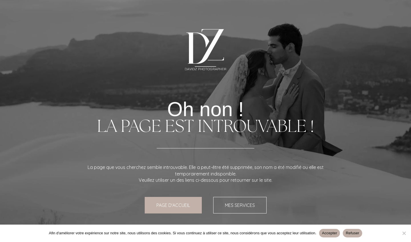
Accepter (329, 233)
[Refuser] (404, 233)
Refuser (352, 233)
